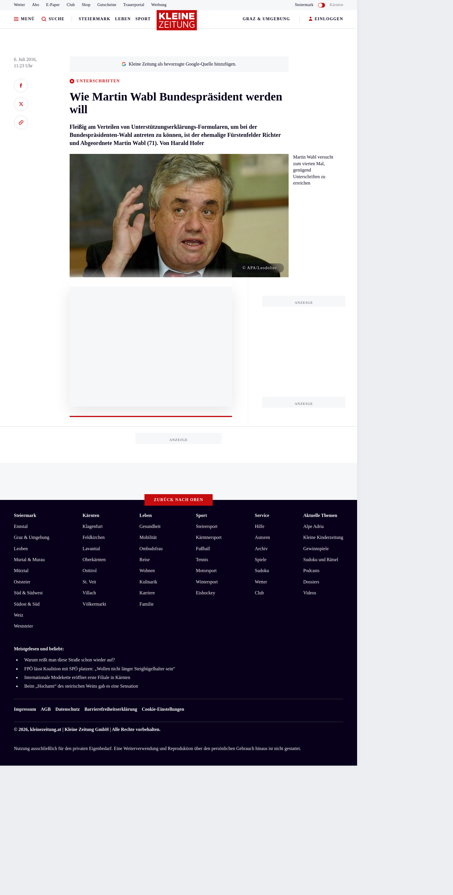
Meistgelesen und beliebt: (39, 648)
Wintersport (207, 581)
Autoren (262, 537)
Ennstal (21, 526)
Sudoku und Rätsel (320, 559)
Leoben (21, 548)
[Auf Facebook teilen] (21, 85)
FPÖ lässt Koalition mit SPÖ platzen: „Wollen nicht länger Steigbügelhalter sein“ (99, 668)
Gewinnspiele (316, 548)
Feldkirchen (94, 537)
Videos (309, 592)
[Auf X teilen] (21, 104)
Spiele (260, 559)
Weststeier (23, 626)
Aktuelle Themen (320, 515)
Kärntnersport (209, 537)
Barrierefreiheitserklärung (110, 709)
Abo (35, 5)
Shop (86, 5)
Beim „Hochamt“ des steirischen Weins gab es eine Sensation (81, 686)
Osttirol (90, 570)
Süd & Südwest (28, 592)
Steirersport (207, 526)
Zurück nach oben (178, 500)
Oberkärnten (94, 559)
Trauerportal (133, 5)
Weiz (18, 615)
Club (71, 5)
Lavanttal (91, 548)
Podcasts (311, 570)
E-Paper (53, 5)
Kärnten (336, 5)
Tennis (202, 559)
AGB (46, 709)
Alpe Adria (313, 526)
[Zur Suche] (53, 19)
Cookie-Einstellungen (163, 709)
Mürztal (21, 570)
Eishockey (205, 592)
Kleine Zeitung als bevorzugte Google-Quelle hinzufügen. (179, 64)
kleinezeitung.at (45, 729)
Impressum (25, 709)
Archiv (261, 548)
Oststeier (22, 581)
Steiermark (95, 19)
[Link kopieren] (21, 122)
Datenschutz (67, 709)
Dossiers (311, 581)
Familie (147, 604)
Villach (89, 592)
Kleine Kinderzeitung (323, 537)
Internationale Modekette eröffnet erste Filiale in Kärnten (77, 677)
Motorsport (206, 570)
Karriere (147, 592)
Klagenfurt (93, 526)
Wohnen (147, 570)
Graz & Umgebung (266, 19)
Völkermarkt (94, 604)
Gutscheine (106, 5)
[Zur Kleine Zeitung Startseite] (177, 23)
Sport (143, 19)
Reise (145, 559)
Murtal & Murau (29, 559)
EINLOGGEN (326, 19)
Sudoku (262, 570)
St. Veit (89, 581)
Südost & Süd (27, 604)
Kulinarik (148, 581)
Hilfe (259, 526)
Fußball (203, 548)
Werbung (159, 5)
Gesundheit (150, 526)
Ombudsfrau (151, 548)
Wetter (19, 5)
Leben (123, 19)
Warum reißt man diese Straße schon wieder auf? (69, 659)
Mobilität (148, 537)
